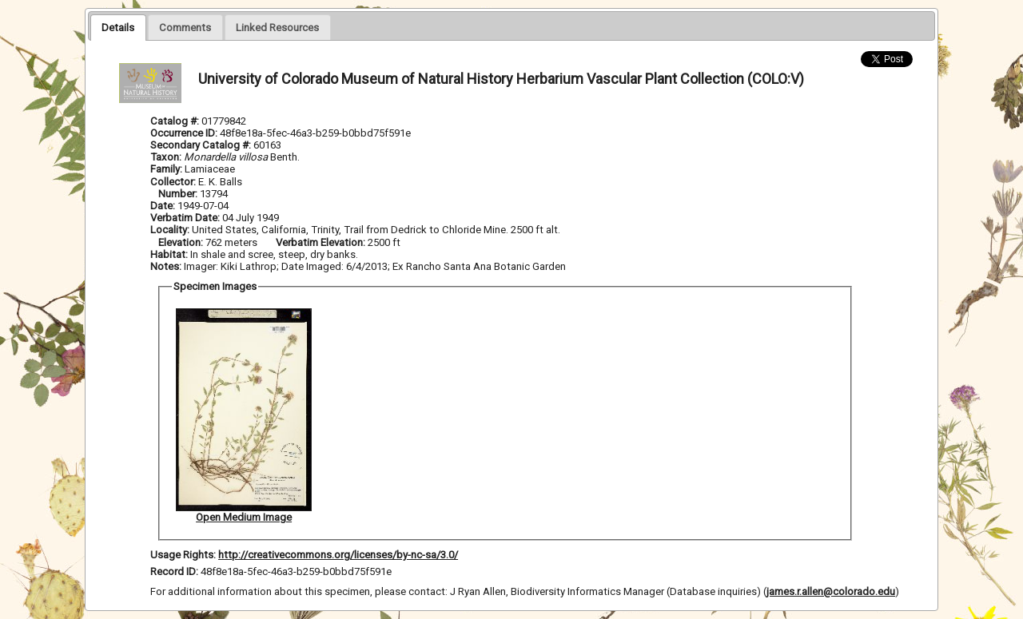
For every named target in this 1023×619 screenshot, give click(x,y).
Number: (179, 194)
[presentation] (118, 27)
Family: (166, 169)
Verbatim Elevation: (322, 242)
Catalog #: (175, 121)
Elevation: (181, 242)
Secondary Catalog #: (201, 145)
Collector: (174, 182)
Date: (162, 206)
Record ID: (175, 571)
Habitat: (170, 254)
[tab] (117, 27)
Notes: (165, 266)
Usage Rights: (183, 555)
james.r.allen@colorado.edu (830, 591)
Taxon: (165, 157)
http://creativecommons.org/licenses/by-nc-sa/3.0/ (338, 555)
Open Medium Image (244, 517)
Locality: (169, 230)
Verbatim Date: (185, 218)
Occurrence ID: (185, 133)
